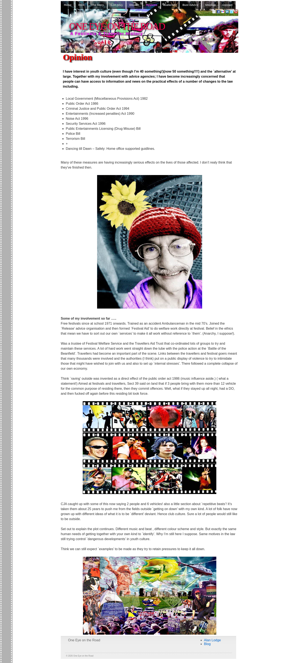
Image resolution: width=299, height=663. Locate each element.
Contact (227, 4)
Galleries (170, 4)
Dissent (134, 4)
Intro (81, 4)
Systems (151, 4)
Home (67, 4)
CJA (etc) (117, 4)
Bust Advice (190, 4)
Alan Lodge (212, 640)
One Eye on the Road (117, 26)
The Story (97, 4)
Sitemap (210, 4)
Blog (207, 644)
